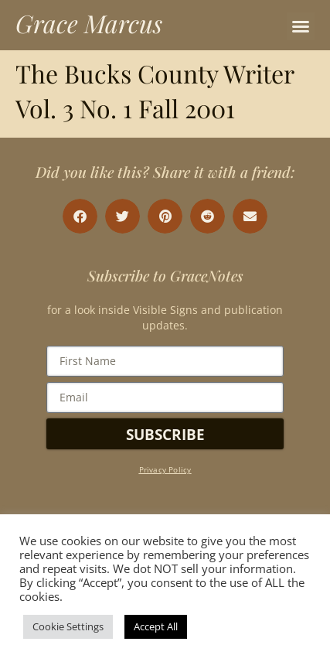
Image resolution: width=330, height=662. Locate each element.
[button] (301, 26)
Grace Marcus (88, 22)
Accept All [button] (156, 626)
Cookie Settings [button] (68, 626)
